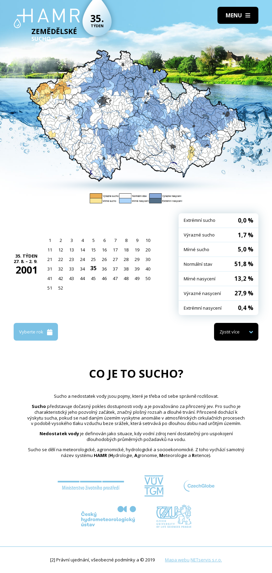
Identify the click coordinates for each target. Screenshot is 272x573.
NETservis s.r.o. (206, 560)
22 (60, 259)
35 (93, 268)
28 (126, 259)
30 (148, 259)
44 (82, 278)
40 (148, 269)
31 (49, 269)
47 (115, 278)
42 (60, 278)
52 (60, 288)
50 (148, 278)
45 (93, 278)
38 (126, 269)
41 (49, 278)
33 (71, 269)
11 (49, 250)
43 (71, 278)
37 (115, 269)
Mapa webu (177, 560)
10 (148, 240)
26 (104, 259)
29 (137, 259)
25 (93, 259)
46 (104, 278)
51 (49, 288)
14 (82, 250)
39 (137, 269)
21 (49, 259)
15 (93, 250)
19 (137, 250)
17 (115, 250)
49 (137, 278)
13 (71, 250)
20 (148, 250)
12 (60, 250)
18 (126, 250)
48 (126, 278)
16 (104, 250)
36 (104, 269)
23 (71, 259)
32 (60, 269)
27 (115, 259)
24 (82, 259)
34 (82, 269)
